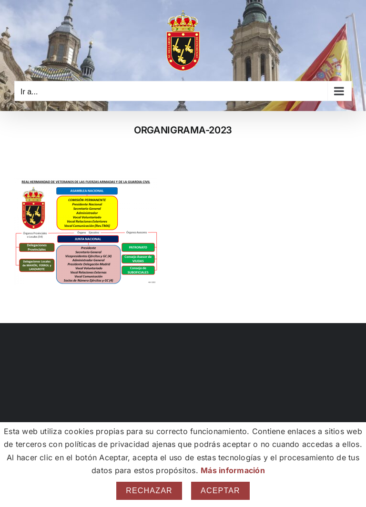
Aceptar (220, 491)
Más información (233, 470)
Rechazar (149, 491)
